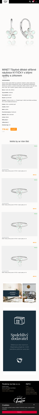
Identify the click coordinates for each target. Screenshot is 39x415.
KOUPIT (13, 129)
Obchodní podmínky (30, 390)
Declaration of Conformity (31, 393)
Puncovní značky (6, 389)
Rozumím (19, 412)
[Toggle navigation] (36, 2)
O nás (27, 386)
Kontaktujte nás (29, 388)
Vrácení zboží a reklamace (8, 390)
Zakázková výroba (30, 389)
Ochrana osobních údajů (31, 392)
